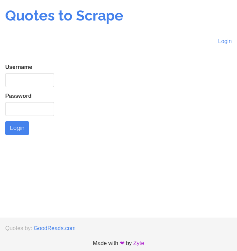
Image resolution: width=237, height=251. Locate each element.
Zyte (138, 243)
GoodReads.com (55, 228)
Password (18, 96)
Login (225, 41)
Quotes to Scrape (64, 15)
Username (18, 67)
